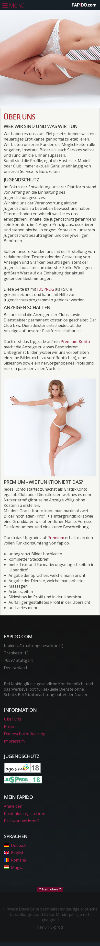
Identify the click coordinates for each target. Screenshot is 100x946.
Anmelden (13, 806)
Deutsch (15, 845)
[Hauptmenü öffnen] (13, 5)
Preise (9, 726)
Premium (55, 537)
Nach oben (50, 889)
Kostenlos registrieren (24, 813)
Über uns (12, 719)
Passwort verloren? (21, 821)
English (14, 852)
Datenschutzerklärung (24, 733)
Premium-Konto (75, 341)
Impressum (14, 741)
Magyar (14, 867)
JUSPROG (45, 289)
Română (15, 860)
